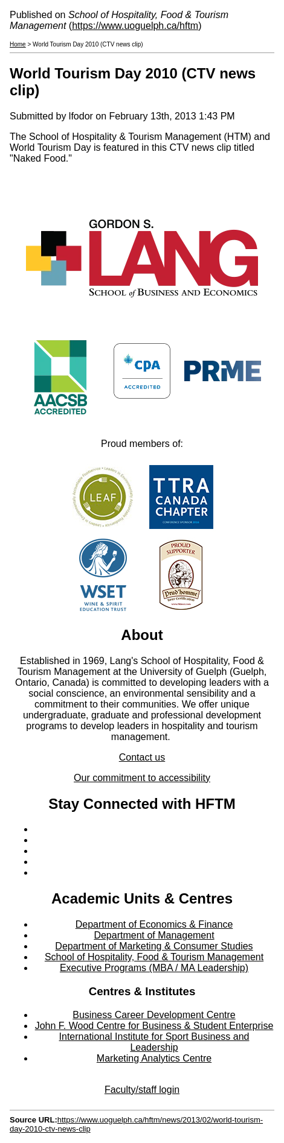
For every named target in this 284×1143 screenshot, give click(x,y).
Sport (177, 1036)
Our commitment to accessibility (142, 778)
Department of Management (154, 935)
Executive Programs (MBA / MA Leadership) (154, 968)
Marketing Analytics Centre (154, 1058)
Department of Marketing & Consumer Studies (154, 946)
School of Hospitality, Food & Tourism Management (154, 957)
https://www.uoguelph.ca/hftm (135, 26)
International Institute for (112, 1036)
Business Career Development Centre (154, 1015)
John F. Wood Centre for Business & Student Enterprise (154, 1026)
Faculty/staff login (142, 1089)
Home (18, 44)
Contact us (142, 757)
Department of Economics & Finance (154, 924)
